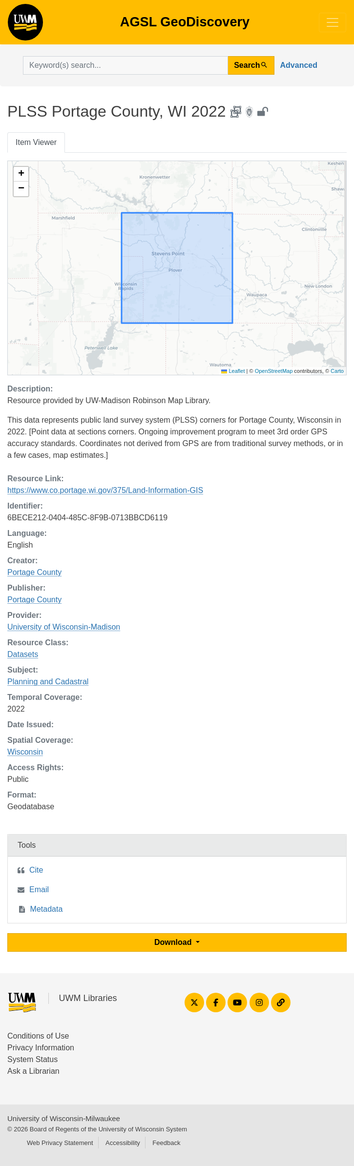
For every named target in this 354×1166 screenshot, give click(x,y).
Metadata (46, 909)
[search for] (125, 65)
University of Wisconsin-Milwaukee (63, 1118)
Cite (36, 870)
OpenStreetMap (274, 371)
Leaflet (233, 371)
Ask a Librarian (33, 1071)
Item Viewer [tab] (36, 142)
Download (174, 942)
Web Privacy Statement (60, 1142)
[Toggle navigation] (332, 22)
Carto (337, 371)
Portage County (34, 572)
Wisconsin (25, 752)
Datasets (22, 654)
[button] (21, 174)
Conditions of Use (38, 1036)
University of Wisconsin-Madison (63, 627)
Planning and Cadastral (47, 681)
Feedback (166, 1142)
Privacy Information (40, 1047)
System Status (32, 1059)
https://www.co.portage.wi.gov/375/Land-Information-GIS (105, 490)
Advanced (298, 65)
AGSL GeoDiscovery (25, 25)
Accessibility (122, 1142)
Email (39, 889)
